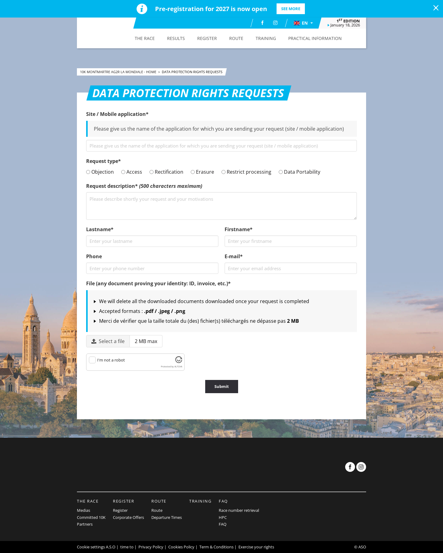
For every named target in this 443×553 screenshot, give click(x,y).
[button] (303, 23)
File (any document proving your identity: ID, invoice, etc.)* (158, 283)
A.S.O (110, 547)
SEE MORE (290, 8)
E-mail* (234, 256)
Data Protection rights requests (192, 71)
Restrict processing (246, 172)
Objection (100, 172)
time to (127, 547)
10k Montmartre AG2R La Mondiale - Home (118, 71)
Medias (83, 510)
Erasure (202, 172)
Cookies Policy (181, 547)
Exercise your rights (256, 547)
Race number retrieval (239, 510)
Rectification (166, 172)
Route (158, 501)
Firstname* (239, 229)
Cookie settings (91, 547)
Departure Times (166, 517)
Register (123, 501)
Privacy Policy (150, 547)
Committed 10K (91, 517)
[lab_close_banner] (436, 8)
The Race (87, 501)
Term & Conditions (216, 547)
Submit (221, 386)
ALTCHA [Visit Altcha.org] (178, 366)
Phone (94, 256)
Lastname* (100, 229)
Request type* (103, 161)
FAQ (223, 501)
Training (200, 501)
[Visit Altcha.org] (178, 361)
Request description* (144, 186)
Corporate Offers (128, 517)
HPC (223, 517)
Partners (85, 524)
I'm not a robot (111, 359)
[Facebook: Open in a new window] (262, 22)
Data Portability (299, 172)
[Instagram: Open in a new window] (275, 22)
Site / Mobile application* (117, 114)
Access (131, 172)
